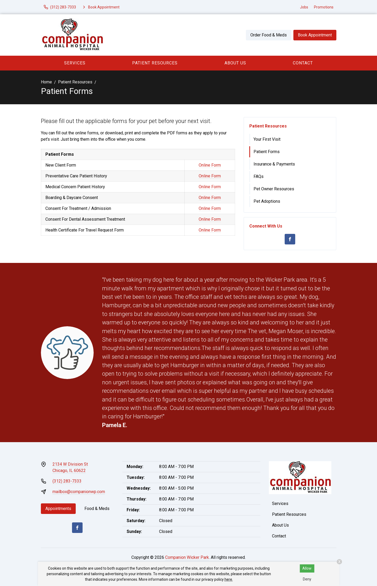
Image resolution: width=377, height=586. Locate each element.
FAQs (259, 176)
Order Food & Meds (268, 34)
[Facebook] (290, 239)
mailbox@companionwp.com (79, 491)
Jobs (304, 7)
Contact (303, 62)
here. (229, 579)
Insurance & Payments (274, 164)
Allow (307, 568)
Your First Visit (267, 139)
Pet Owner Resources (274, 188)
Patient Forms (267, 151)
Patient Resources (155, 62)
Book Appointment (315, 34)
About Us (235, 62)
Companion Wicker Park (187, 557)
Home (46, 81)
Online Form (210, 165)
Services (74, 62)
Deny (307, 579)
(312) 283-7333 (67, 481)
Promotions (323, 7)
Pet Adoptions (267, 201)
